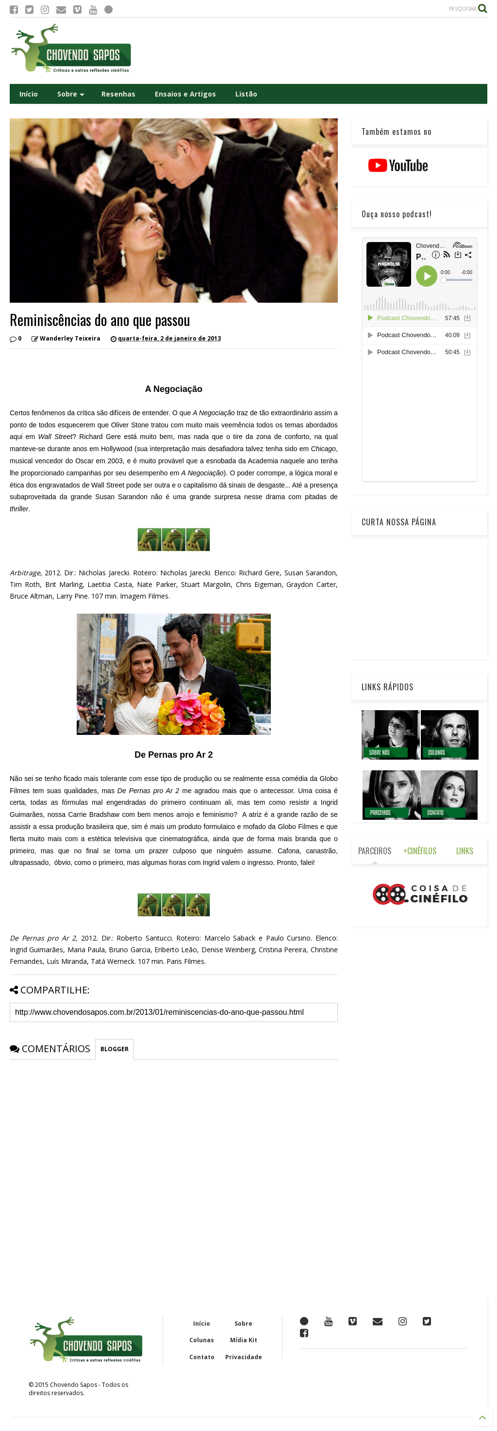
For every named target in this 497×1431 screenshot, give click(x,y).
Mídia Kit (243, 1340)
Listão (246, 93)
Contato (202, 1357)
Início (28, 93)
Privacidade (243, 1357)
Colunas (201, 1340)
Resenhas (118, 93)
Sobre (70, 93)
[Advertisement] (310, 50)
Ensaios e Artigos (185, 93)
